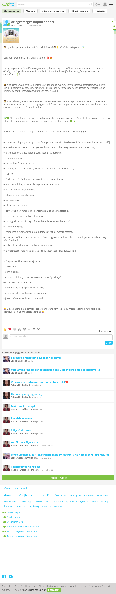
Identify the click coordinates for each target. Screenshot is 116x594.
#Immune (58, 502)
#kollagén (60, 496)
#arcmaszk (59, 507)
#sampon (75, 496)
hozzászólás (106, 330)
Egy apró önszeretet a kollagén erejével (36, 358)
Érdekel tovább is (58, 478)
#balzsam (38, 502)
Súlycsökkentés (21, 431)
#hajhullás (26, 496)
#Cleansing (25, 502)
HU (98, 4)
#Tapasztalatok (11, 11)
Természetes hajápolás (25, 467)
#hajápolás (44, 496)
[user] (104, 4)
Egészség (7, 489)
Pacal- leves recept (23, 419)
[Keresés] (91, 4)
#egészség (34, 507)
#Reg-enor (31, 11)
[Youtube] (10, 578)
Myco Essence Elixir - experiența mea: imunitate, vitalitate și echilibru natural (60, 455)
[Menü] (110, 5)
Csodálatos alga (15, 522)
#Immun (9, 496)
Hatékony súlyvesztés (25, 443)
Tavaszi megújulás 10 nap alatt (22, 532)
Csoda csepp (13, 513)
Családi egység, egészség (26, 395)
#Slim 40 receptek (79, 11)
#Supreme (89, 496)
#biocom (46, 507)
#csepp (104, 502)
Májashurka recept (23, 407)
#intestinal (20, 507)
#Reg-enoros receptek (53, 11)
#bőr (48, 502)
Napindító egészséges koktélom (23, 527)
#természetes (10, 502)
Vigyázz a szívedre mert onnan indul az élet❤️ (39, 383)
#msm (95, 502)
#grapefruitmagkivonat (77, 502)
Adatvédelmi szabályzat (34, 589)
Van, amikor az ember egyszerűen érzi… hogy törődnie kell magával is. (55, 370)
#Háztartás (99, 11)
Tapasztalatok (20, 489)
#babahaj (8, 507)
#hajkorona (102, 496)
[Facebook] (4, 578)
